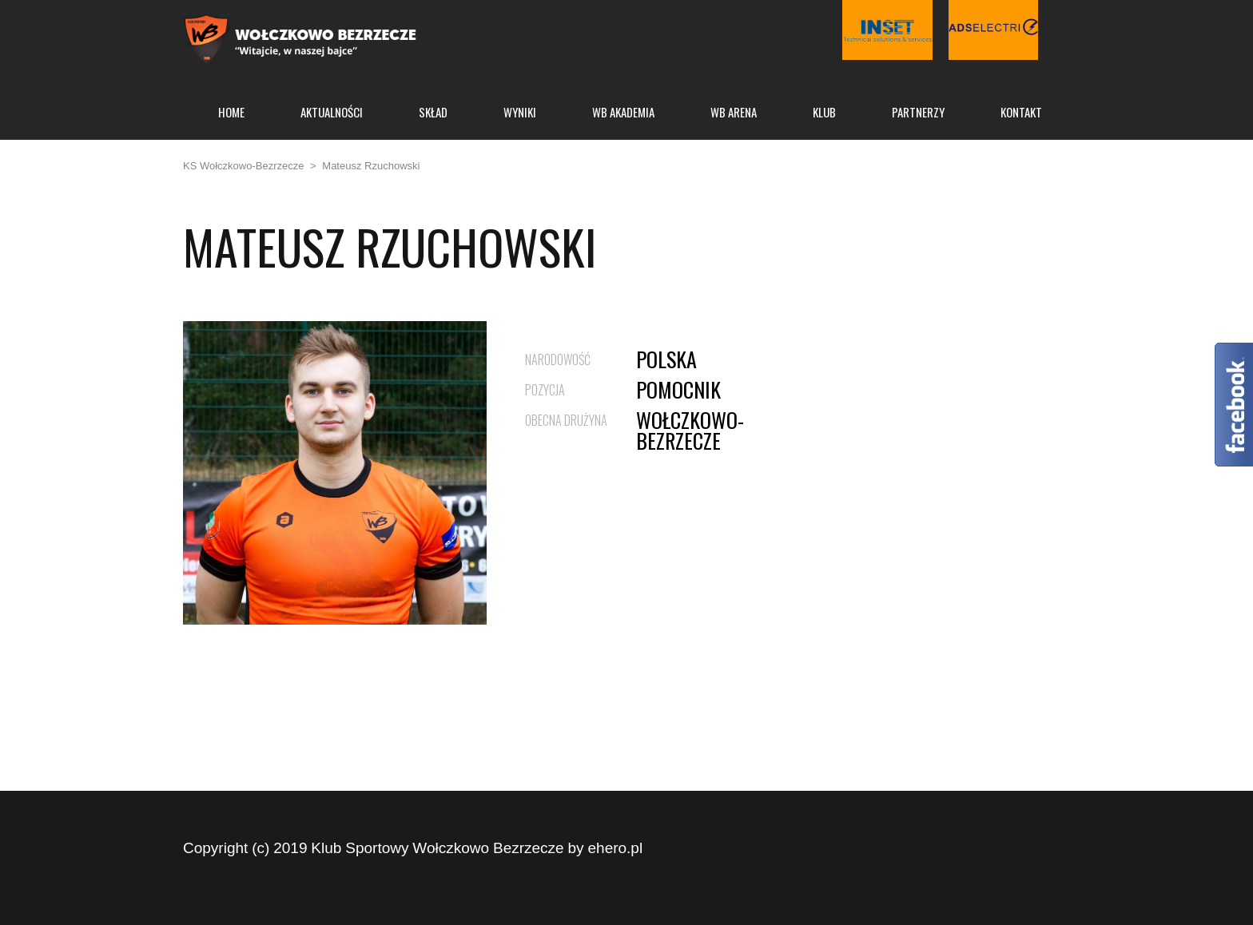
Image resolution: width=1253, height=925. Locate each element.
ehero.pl (615, 848)
